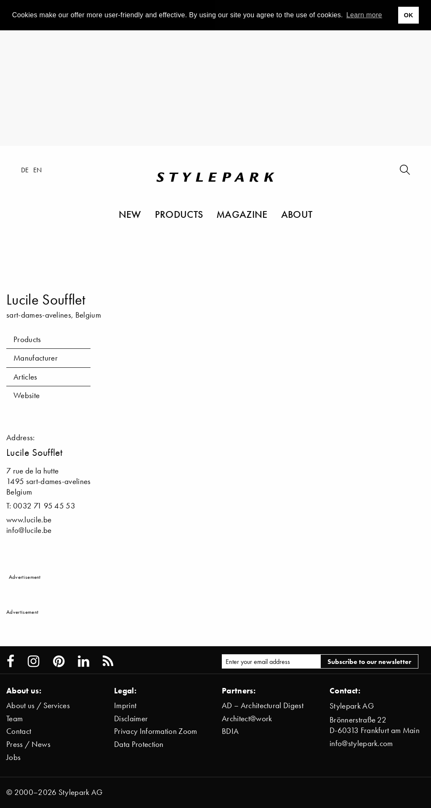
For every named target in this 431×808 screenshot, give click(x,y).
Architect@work (247, 718)
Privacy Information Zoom (155, 731)
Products (179, 214)
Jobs (13, 757)
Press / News (28, 744)
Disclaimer (131, 718)
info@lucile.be (28, 530)
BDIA (230, 731)
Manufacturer (35, 358)
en (37, 170)
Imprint (125, 705)
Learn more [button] (364, 15)
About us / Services (38, 705)
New (130, 214)
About (297, 214)
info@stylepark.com (361, 743)
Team (14, 718)
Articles (25, 377)
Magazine (242, 214)
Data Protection (139, 744)
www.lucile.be (28, 519)
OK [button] (408, 15)
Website (26, 395)
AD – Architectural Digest (262, 705)
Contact (18, 731)
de (25, 170)
